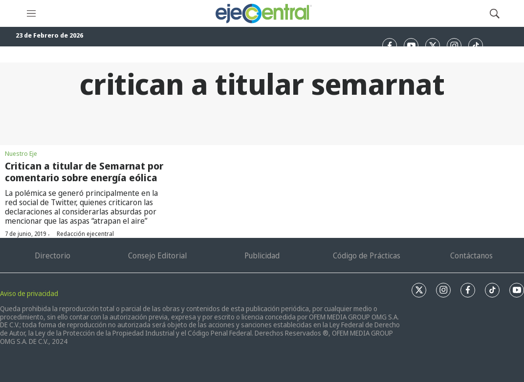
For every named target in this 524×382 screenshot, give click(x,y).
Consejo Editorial (157, 255)
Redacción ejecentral (85, 234)
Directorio (52, 255)
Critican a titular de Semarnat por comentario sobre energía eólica (84, 171)
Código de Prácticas (366, 255)
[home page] (263, 13)
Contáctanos (471, 255)
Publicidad (262, 255)
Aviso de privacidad (29, 293)
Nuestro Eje (21, 153)
